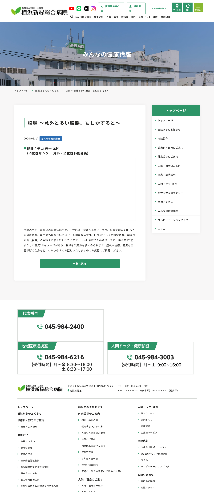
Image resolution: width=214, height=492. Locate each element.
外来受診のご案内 (168, 156)
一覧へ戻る (80, 264)
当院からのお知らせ (169, 129)
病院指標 (25, 470)
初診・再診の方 (89, 376)
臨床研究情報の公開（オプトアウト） (41, 476)
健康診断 (145, 382)
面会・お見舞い (89, 467)
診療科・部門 (128, 17)
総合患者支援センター (170, 192)
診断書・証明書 (89, 415)
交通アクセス (165, 201)
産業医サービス (149, 389)
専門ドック (147, 376)
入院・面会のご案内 (169, 165)
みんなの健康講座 (168, 210)
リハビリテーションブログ (173, 220)
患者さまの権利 (29, 429)
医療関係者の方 (110, 9)
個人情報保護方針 (159, 8)
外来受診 (98, 17)
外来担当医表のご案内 (93, 389)
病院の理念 (26, 410)
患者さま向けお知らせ (47, 90)
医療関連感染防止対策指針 (35, 423)
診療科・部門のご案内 (170, 147)
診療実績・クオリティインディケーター (42, 457)
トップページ (21, 90)
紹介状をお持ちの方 (92, 383)
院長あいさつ (28, 397)
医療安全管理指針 (30, 417)
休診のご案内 (88, 395)
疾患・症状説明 (167, 174)
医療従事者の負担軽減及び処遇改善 (40, 442)
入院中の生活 (88, 448)
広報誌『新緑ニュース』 (154, 403)
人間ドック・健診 (148, 17)
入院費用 (86, 461)
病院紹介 (165, 17)
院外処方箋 (87, 408)
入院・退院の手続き (92, 442)
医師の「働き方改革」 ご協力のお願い (101, 427)
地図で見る (76, 347)
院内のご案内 (148, 437)
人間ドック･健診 (167, 183)
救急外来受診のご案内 (93, 402)
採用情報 (135, 9)
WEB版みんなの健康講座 (154, 410)
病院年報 (25, 463)
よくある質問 (148, 450)
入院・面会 (112, 17)
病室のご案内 (88, 455)
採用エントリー (149, 465)
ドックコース (148, 369)
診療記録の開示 (89, 421)
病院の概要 (26, 404)
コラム (162, 228)
